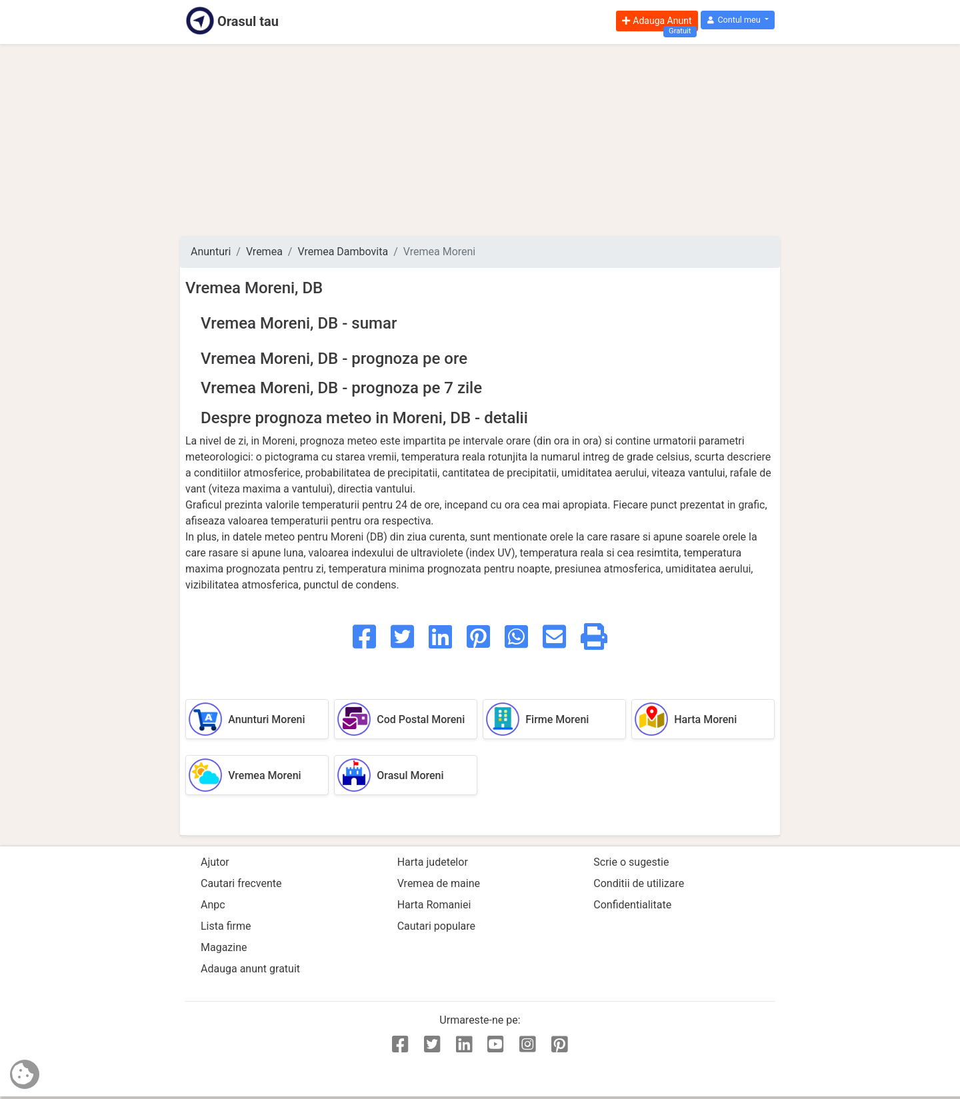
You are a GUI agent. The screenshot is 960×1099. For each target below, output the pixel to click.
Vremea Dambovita (342, 251)
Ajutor (215, 862)
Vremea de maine (438, 883)
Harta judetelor (432, 862)
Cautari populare (436, 926)
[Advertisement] (480, 140)
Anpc (213, 904)
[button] (738, 20)
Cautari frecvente (241, 883)
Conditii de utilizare (638, 883)
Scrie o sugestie (631, 862)
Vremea (264, 251)
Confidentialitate (632, 904)
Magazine (224, 947)
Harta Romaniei (434, 904)
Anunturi (211, 251)
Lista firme (226, 926)
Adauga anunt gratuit (250, 968)
